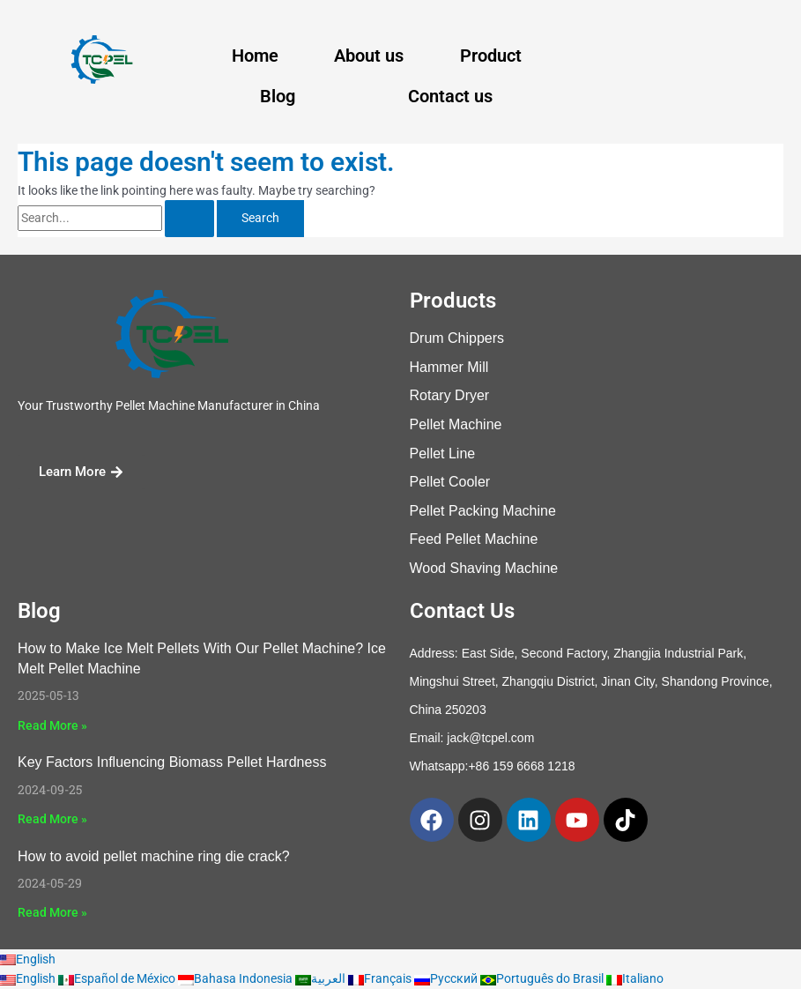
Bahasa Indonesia (236, 978)
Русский (447, 978)
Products (453, 300)
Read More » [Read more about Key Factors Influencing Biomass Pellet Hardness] (52, 819)
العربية (321, 978)
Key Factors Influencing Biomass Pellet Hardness (172, 762)
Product (491, 55)
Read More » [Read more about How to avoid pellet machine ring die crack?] (52, 912)
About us (369, 55)
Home (255, 55)
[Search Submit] (189, 218)
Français (381, 978)
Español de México (118, 978)
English (28, 959)
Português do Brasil (543, 978)
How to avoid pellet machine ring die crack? (154, 856)
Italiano (635, 978)
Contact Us (462, 611)
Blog (277, 96)
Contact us (450, 96)
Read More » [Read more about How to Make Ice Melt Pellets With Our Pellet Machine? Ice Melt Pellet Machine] (52, 725)
